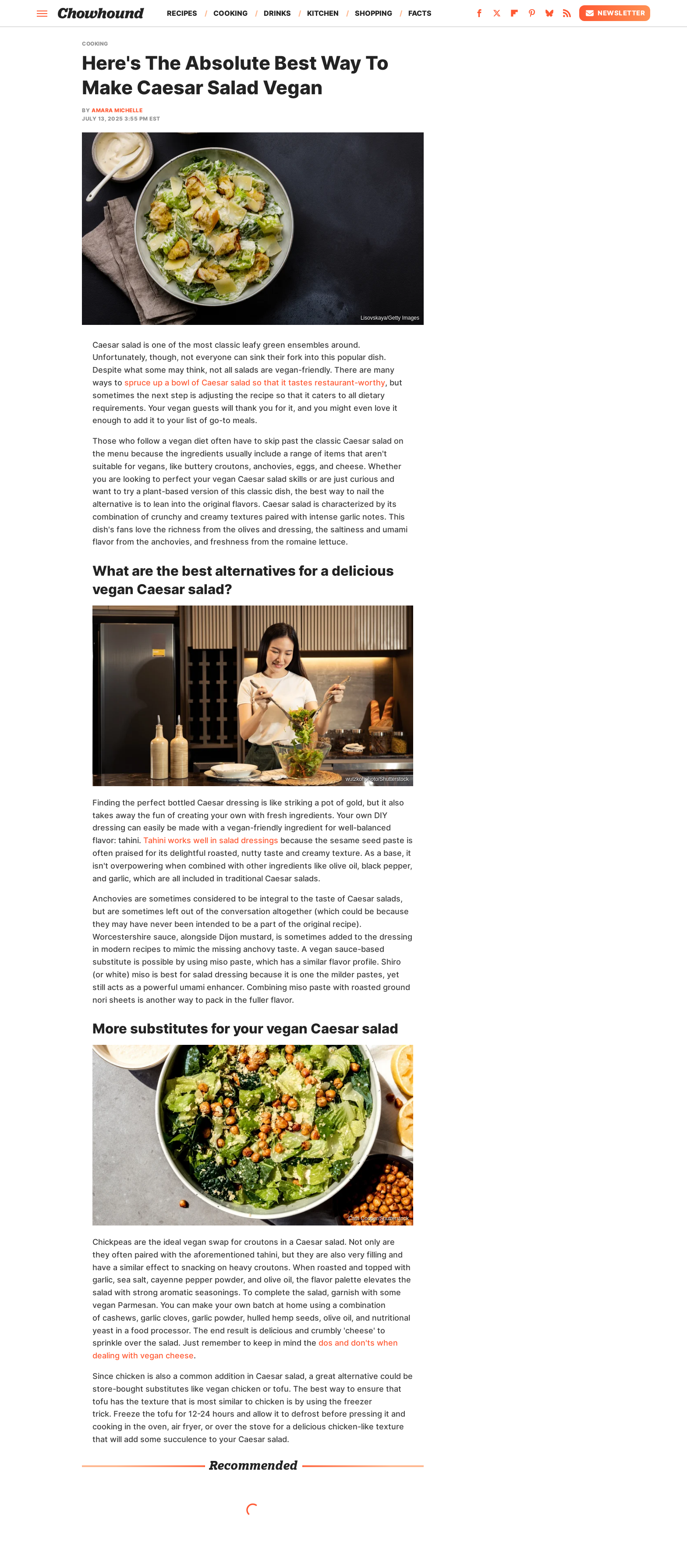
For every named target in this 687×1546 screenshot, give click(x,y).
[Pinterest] (532, 15)
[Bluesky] (549, 15)
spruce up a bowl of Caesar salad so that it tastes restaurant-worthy (254, 382)
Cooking (230, 13)
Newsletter (614, 13)
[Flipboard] (514, 15)
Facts (420, 13)
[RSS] (567, 15)
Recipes (182, 13)
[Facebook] (479, 15)
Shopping (373, 13)
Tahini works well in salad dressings (210, 840)
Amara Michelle (117, 110)
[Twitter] (497, 15)
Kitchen (323, 13)
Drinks (277, 13)
